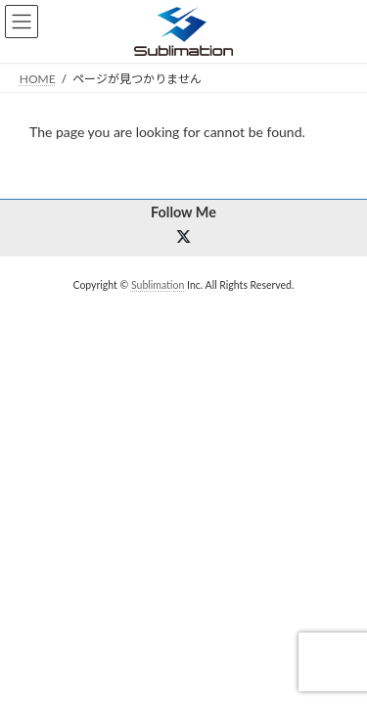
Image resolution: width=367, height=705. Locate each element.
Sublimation (157, 285)
